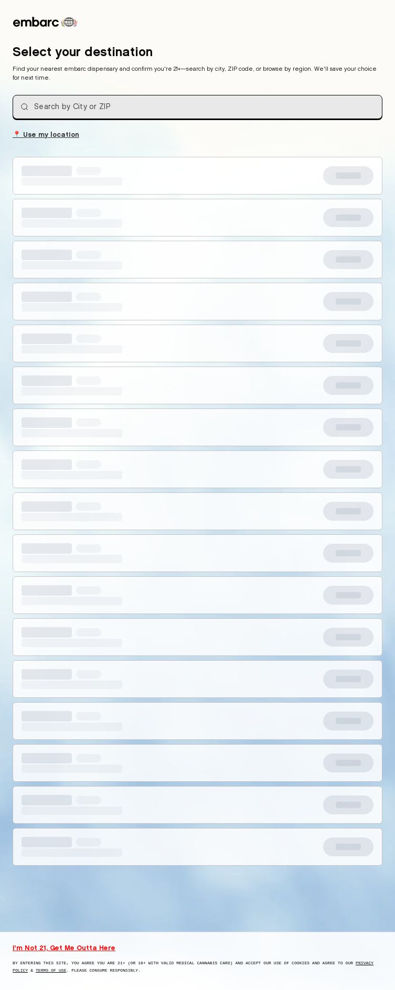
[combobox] (197, 107)
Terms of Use (51, 970)
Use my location (46, 133)
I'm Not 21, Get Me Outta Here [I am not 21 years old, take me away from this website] (64, 947)
